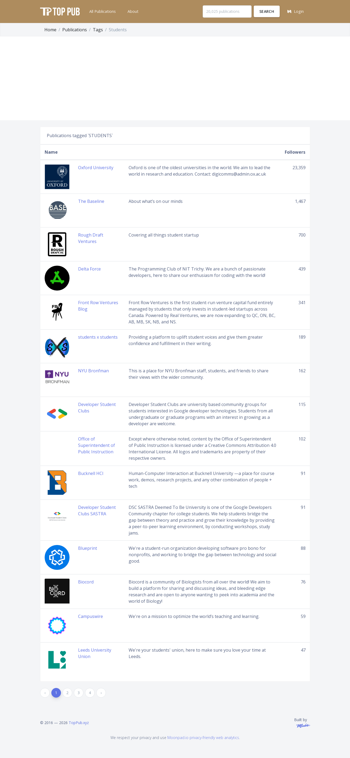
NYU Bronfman (93, 371)
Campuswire (90, 616)
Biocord (86, 582)
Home (50, 30)
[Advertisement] (175, 80)
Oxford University (95, 168)
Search (266, 11)
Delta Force (89, 269)
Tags (98, 30)
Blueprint (87, 548)
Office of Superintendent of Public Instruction (96, 445)
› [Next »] (101, 692)
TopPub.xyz (79, 722)
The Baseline (91, 201)
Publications (74, 30)
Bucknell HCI (90, 473)
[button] (102, 11)
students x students (98, 337)
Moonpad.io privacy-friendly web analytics (203, 737)
